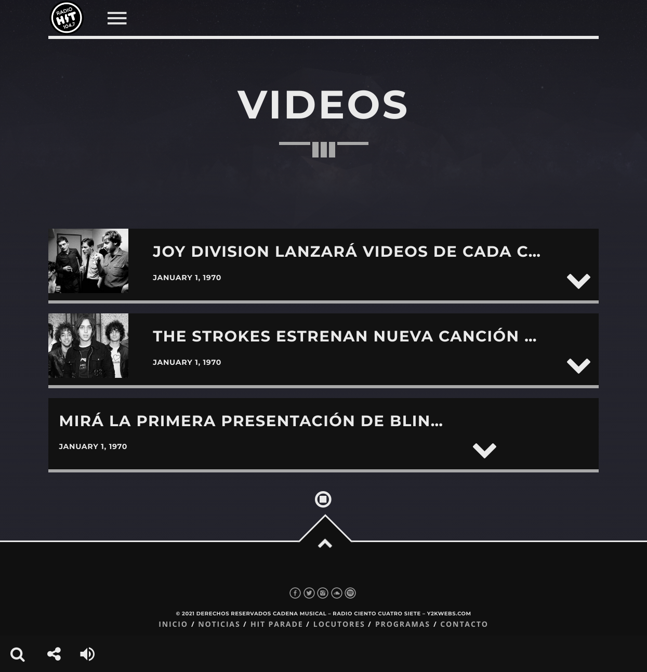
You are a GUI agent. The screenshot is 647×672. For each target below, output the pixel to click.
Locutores (339, 624)
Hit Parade (276, 624)
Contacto (464, 624)
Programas (402, 624)
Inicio (173, 624)
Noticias (219, 624)
